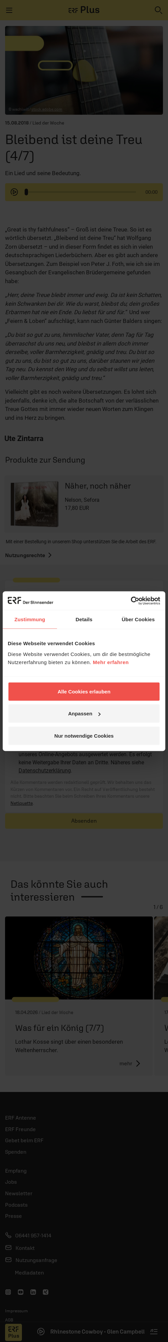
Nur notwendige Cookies (84, 735)
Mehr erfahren (111, 662)
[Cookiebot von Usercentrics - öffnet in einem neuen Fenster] (130, 600)
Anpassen (84, 713)
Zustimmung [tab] (30, 619)
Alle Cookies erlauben (84, 691)
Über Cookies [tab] (138, 619)
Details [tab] (84, 619)
